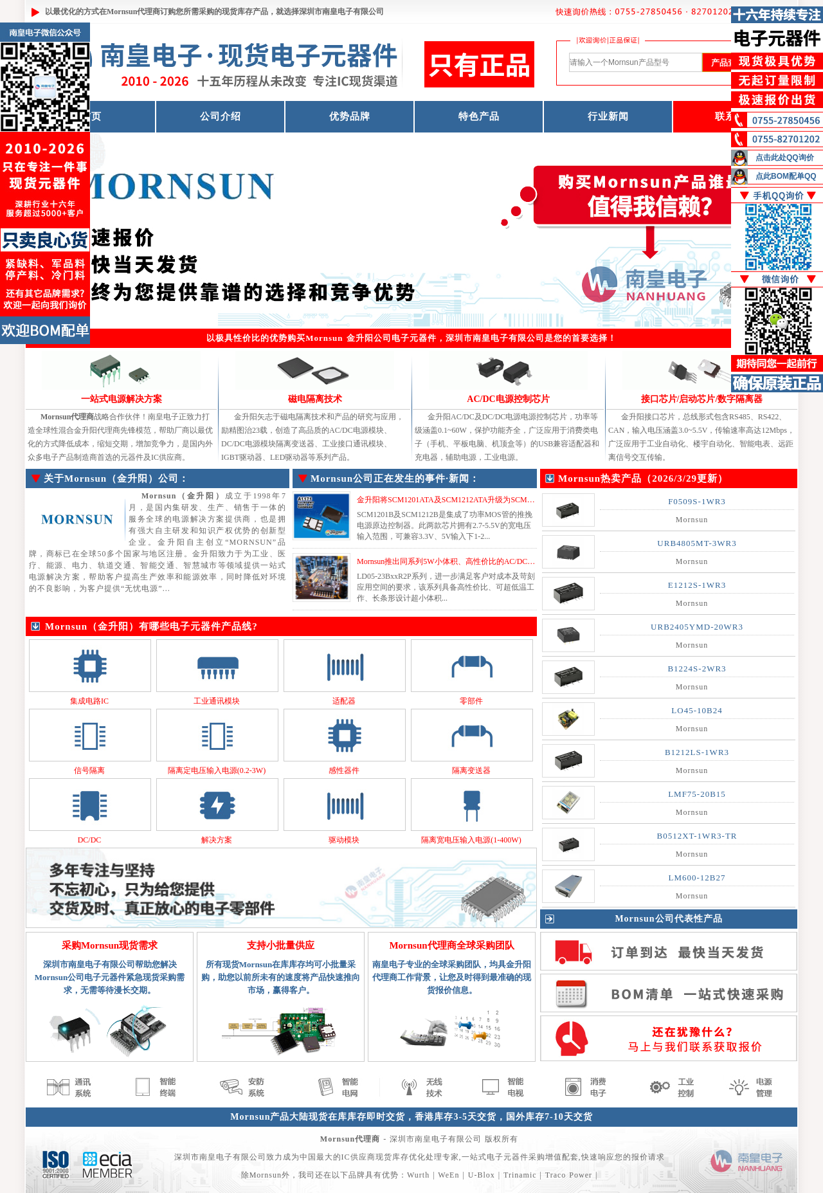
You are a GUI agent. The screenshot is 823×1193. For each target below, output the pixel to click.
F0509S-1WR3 (697, 501)
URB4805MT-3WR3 (696, 543)
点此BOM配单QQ (786, 176)
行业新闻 (608, 116)
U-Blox (481, 1174)
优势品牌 (349, 116)
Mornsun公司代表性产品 (668, 919)
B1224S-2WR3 (696, 668)
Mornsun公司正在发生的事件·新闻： (395, 478)
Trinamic (520, 1174)
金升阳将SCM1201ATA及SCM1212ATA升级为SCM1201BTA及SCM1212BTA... (487, 499)
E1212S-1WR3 (697, 585)
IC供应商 (358, 1156)
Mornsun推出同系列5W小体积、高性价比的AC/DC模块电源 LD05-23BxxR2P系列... (496, 561)
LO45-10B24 (696, 710)
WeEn (448, 1174)
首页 (91, 116)
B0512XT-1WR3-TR (696, 836)
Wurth (418, 1174)
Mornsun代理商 (133, 11)
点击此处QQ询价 (784, 157)
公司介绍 (220, 116)
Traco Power (568, 1174)
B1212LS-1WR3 (697, 752)
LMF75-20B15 (697, 794)
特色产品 (479, 116)
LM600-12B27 (697, 877)
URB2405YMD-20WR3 (697, 627)
